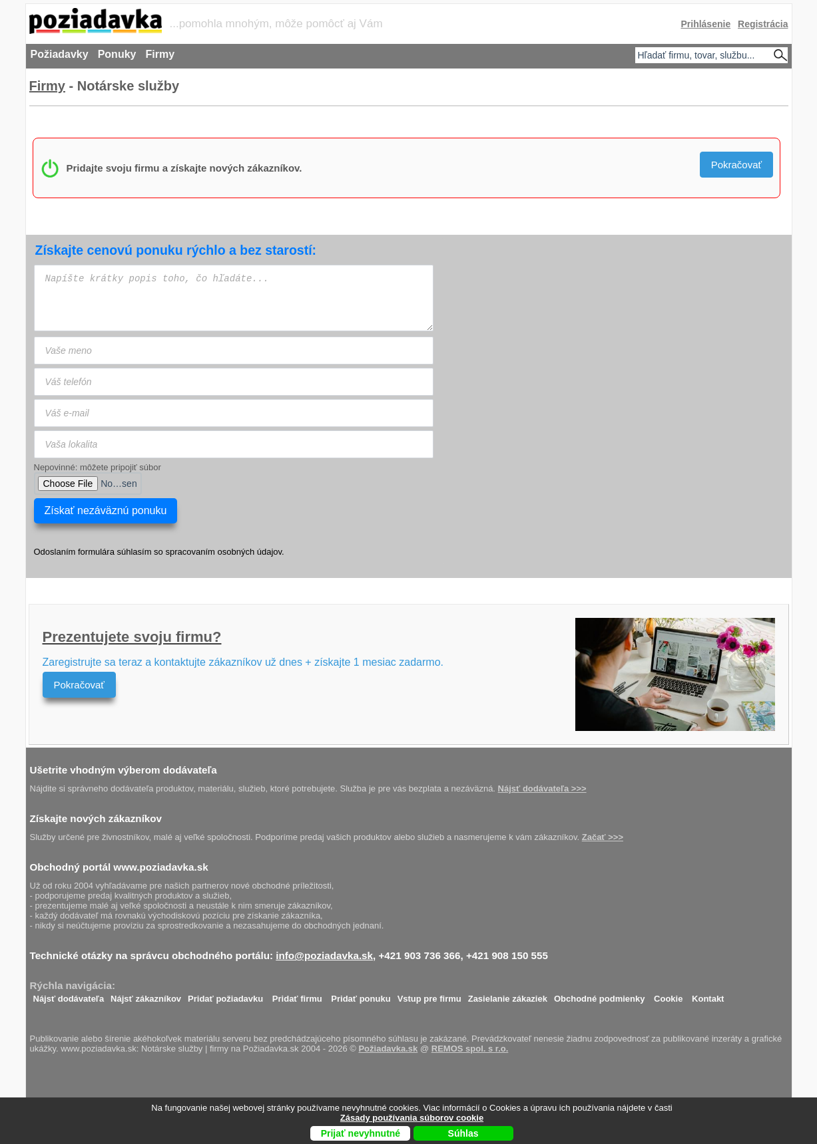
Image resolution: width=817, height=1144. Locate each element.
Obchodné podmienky (599, 995)
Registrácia (763, 24)
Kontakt (708, 995)
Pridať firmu (297, 995)
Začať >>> (602, 837)
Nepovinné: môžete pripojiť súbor (97, 467)
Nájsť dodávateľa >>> (542, 788)
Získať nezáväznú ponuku (106, 510)
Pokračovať (736, 164)
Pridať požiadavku (225, 995)
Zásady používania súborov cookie (411, 1118)
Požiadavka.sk (387, 1049)
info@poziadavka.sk (324, 955)
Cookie (668, 995)
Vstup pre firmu (429, 995)
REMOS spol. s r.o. (470, 1049)
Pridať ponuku (360, 995)
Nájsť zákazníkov (146, 995)
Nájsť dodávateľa (69, 995)
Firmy (47, 85)
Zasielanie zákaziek (507, 995)
